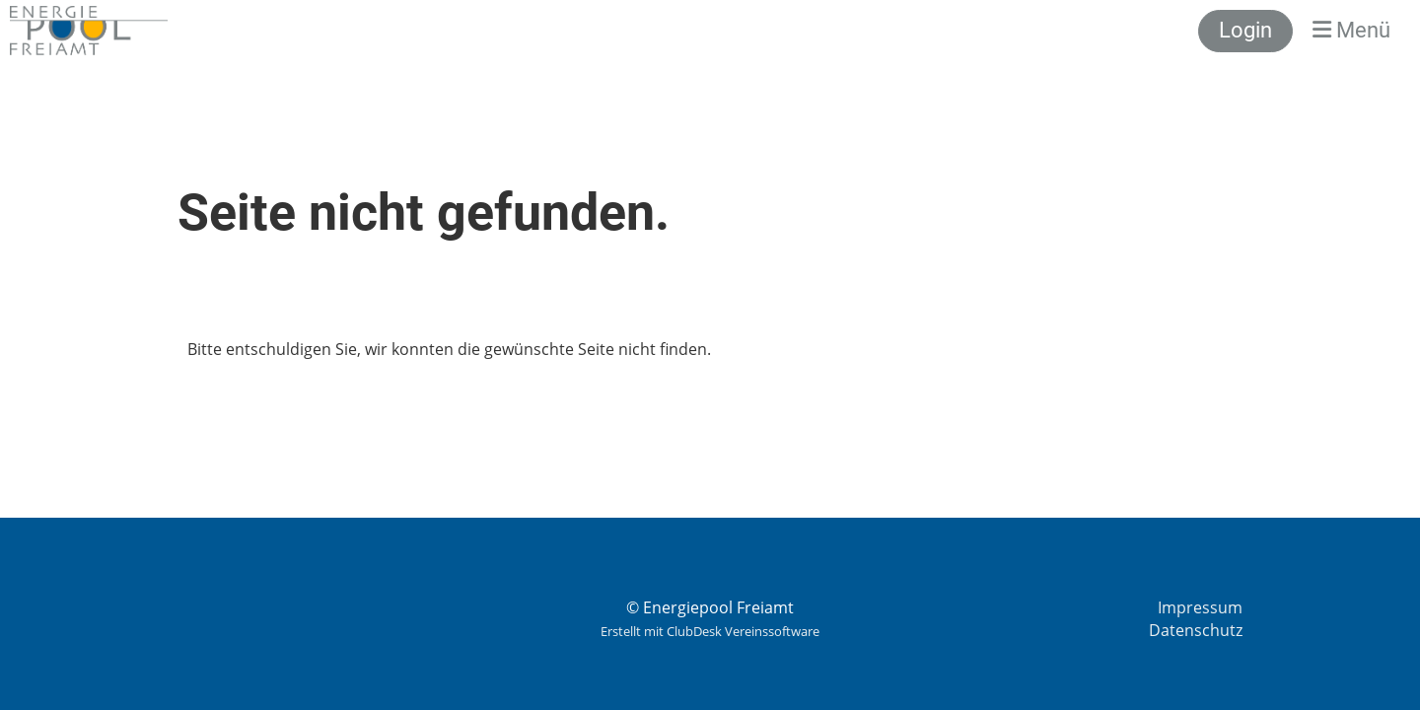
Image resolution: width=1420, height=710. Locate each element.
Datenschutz (1195, 630)
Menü (1351, 30)
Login (1245, 30)
